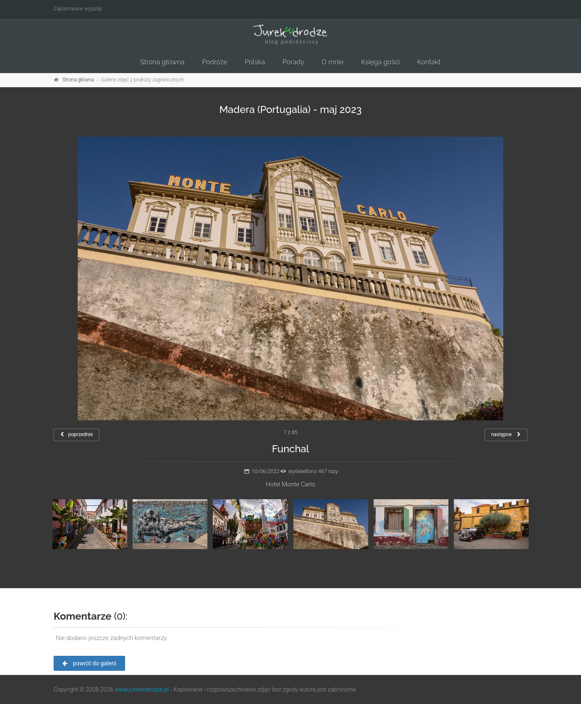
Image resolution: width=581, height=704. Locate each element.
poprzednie (76, 434)
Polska (255, 62)
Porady (293, 62)
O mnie (333, 62)
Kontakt (429, 62)
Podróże (214, 62)
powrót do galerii (89, 663)
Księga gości (380, 62)
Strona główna (162, 62)
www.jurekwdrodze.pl (142, 689)
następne (506, 434)
